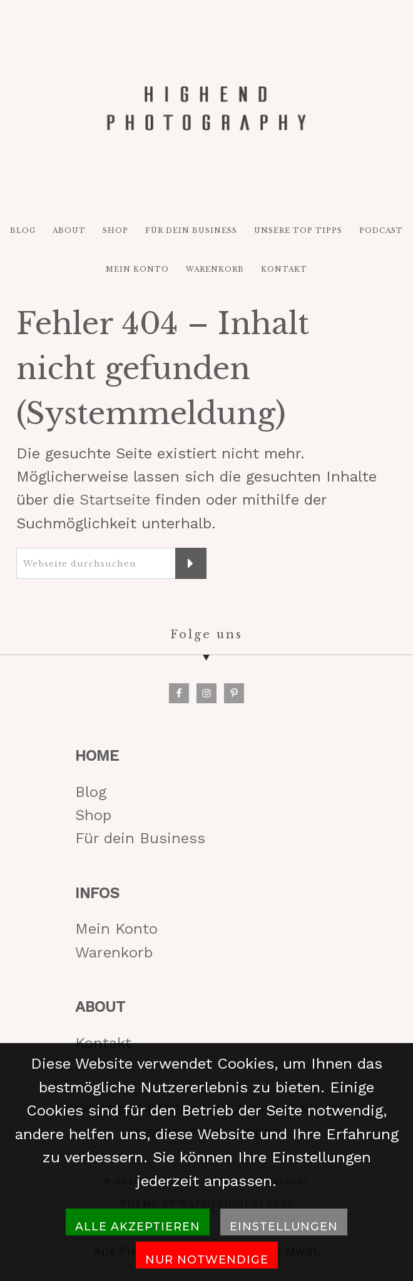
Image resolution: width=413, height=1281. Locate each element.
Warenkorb (114, 952)
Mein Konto (116, 928)
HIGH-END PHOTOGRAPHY (206, 109)
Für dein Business (140, 838)
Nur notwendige (206, 1259)
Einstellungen (284, 1226)
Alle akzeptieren (137, 1226)
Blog (90, 792)
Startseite (114, 499)
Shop (93, 815)
